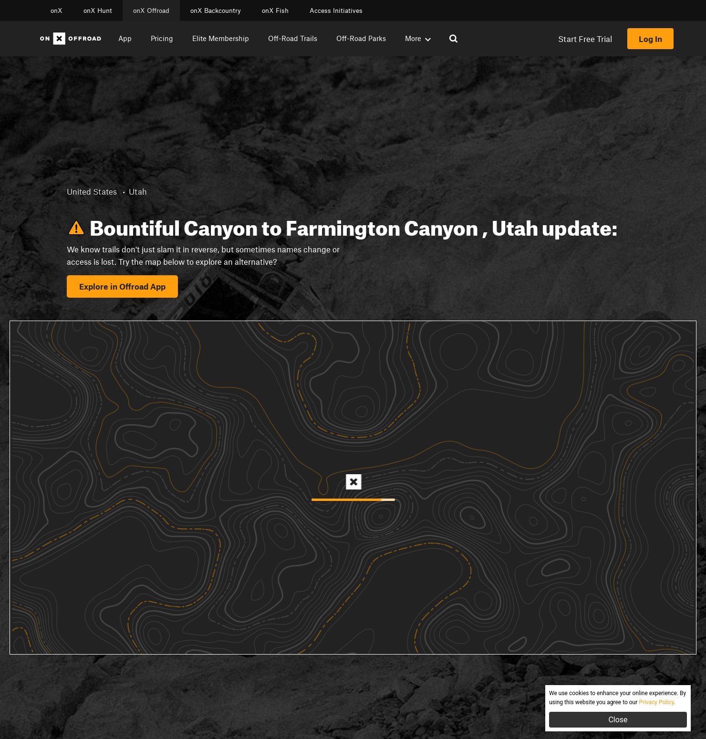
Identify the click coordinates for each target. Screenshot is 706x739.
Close (617, 719)
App (125, 38)
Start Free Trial (585, 38)
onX (56, 10)
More (418, 38)
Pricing (162, 38)
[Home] (70, 38)
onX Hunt (97, 10)
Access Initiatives (336, 10)
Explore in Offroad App (122, 286)
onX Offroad (151, 10)
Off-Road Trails (292, 38)
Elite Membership (220, 38)
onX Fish (275, 10)
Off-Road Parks (361, 38)
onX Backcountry (215, 10)
